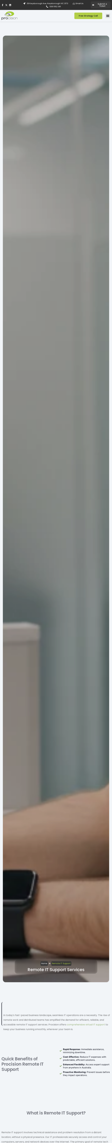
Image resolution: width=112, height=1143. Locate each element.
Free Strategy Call (88, 15)
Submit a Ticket (99, 4)
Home (46, 893)
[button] (107, 15)
